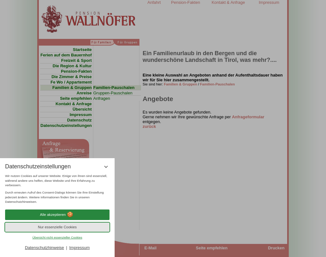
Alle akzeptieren (57, 214)
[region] (57, 189)
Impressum (79, 247)
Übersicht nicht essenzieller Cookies (57, 237)
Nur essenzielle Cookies (57, 227)
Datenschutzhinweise (44, 247)
